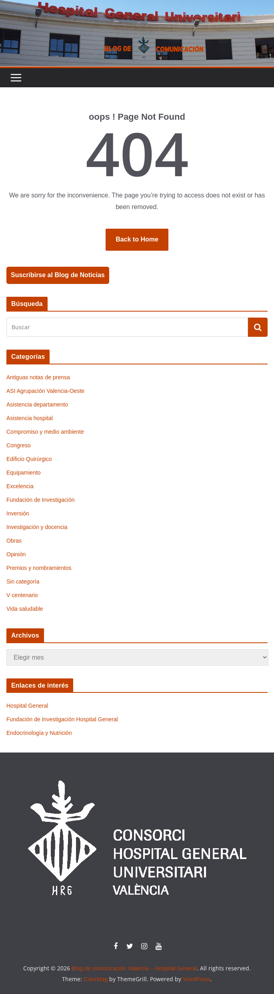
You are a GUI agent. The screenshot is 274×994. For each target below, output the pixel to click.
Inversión (17, 513)
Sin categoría (23, 581)
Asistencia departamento (37, 404)
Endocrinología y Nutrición (39, 733)
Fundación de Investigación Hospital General (62, 719)
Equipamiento (23, 472)
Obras (14, 540)
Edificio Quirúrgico (29, 459)
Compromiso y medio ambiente (45, 432)
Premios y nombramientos (39, 568)
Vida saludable (24, 609)
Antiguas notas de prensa (38, 377)
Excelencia (20, 486)
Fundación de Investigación (40, 500)
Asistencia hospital (29, 418)
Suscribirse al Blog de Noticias (58, 275)
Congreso (18, 445)
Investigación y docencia (37, 527)
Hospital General (27, 705)
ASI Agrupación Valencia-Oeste (45, 391)
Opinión (16, 554)
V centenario (22, 595)
